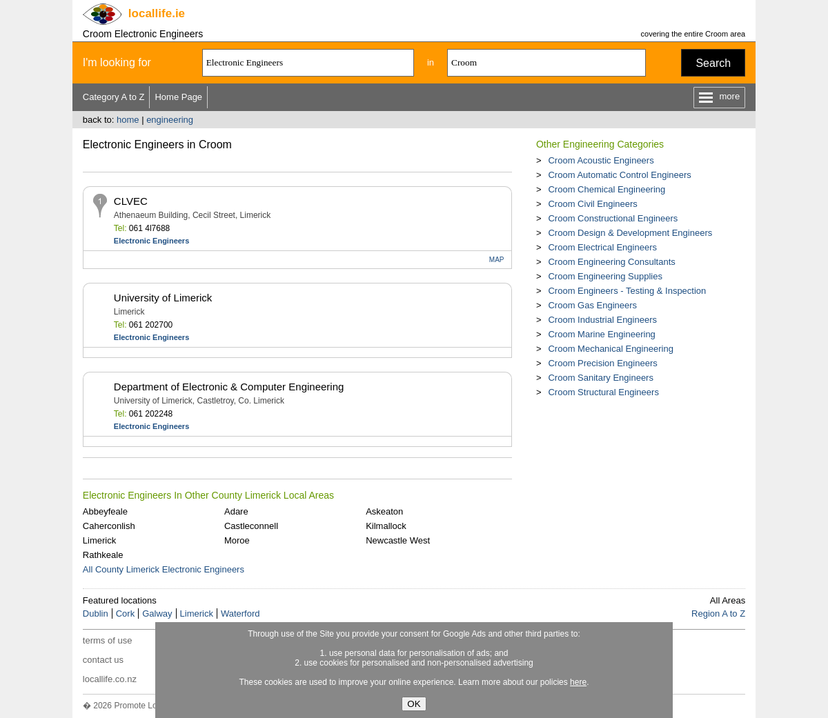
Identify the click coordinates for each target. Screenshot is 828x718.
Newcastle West (398, 540)
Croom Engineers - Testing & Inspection (627, 291)
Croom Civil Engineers (592, 204)
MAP (496, 259)
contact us (103, 660)
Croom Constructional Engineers (613, 218)
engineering (169, 119)
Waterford (240, 613)
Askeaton (384, 511)
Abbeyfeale (105, 511)
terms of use (107, 640)
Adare (236, 511)
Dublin (95, 613)
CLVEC (131, 201)
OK (413, 704)
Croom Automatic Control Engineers (619, 175)
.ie (156, 13)
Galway (157, 613)
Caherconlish (109, 526)
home (128, 119)
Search (713, 63)
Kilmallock (386, 526)
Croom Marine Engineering (601, 334)
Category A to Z (114, 97)
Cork (125, 613)
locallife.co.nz (110, 679)
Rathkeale (103, 555)
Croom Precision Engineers (602, 363)
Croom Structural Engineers (603, 392)
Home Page (178, 97)
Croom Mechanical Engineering (610, 348)
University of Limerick (163, 297)
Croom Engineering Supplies (605, 276)
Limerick (99, 540)
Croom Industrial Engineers (602, 320)
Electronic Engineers (151, 241)
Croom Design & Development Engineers (630, 233)
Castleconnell (251, 526)
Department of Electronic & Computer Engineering (229, 386)
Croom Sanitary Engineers (600, 377)
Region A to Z (718, 613)
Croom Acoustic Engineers (600, 160)
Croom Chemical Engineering (606, 189)
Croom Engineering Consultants (611, 262)
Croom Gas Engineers (592, 305)
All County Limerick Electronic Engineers (163, 569)
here (578, 682)
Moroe (237, 540)
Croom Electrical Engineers (602, 247)
